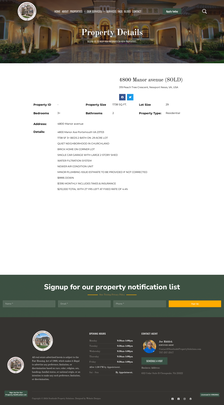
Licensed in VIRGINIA (210, 395)
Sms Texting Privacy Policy (112, 295)
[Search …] (204, 11)
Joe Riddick (165, 341)
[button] (172, 11)
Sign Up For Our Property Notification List (16, 394)
